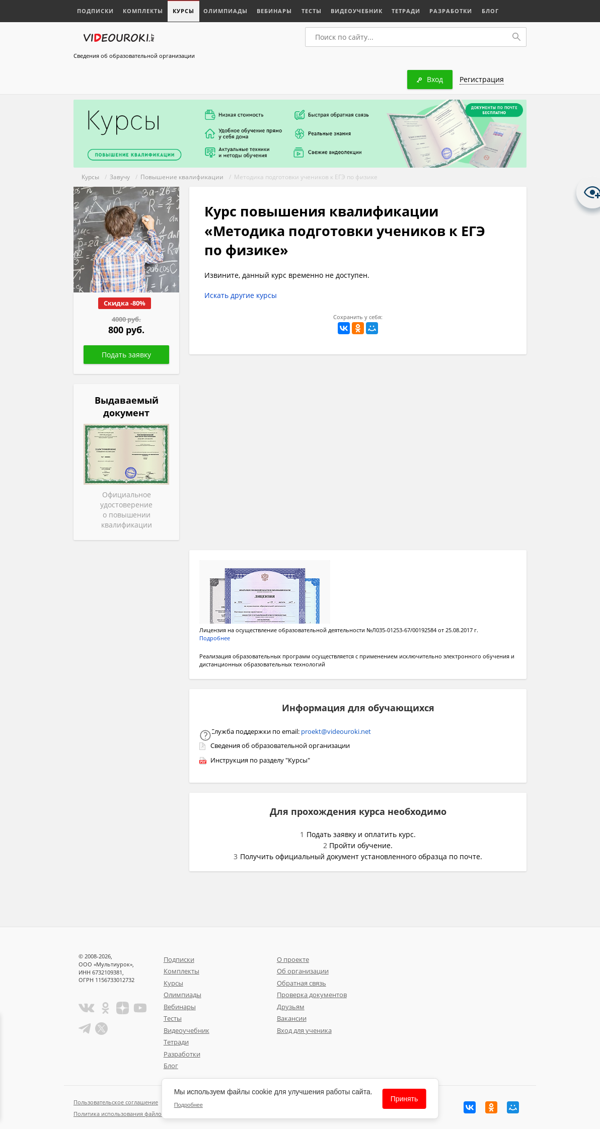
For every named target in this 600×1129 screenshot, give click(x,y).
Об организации (303, 970)
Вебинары (273, 11)
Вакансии (292, 1018)
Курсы (183, 11)
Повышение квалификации (181, 177)
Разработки (449, 11)
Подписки (95, 11)
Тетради (405, 11)
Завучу (120, 177)
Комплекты (143, 11)
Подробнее (214, 638)
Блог (488, 11)
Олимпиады (225, 11)
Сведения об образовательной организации (134, 55)
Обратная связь (301, 983)
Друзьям (291, 1006)
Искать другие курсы (240, 295)
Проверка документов (312, 994)
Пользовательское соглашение (115, 1102)
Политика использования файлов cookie (128, 1113)
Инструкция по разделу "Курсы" (260, 760)
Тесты (311, 11)
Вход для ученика (304, 1030)
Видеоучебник (356, 11)
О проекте (293, 959)
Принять (404, 1099)
